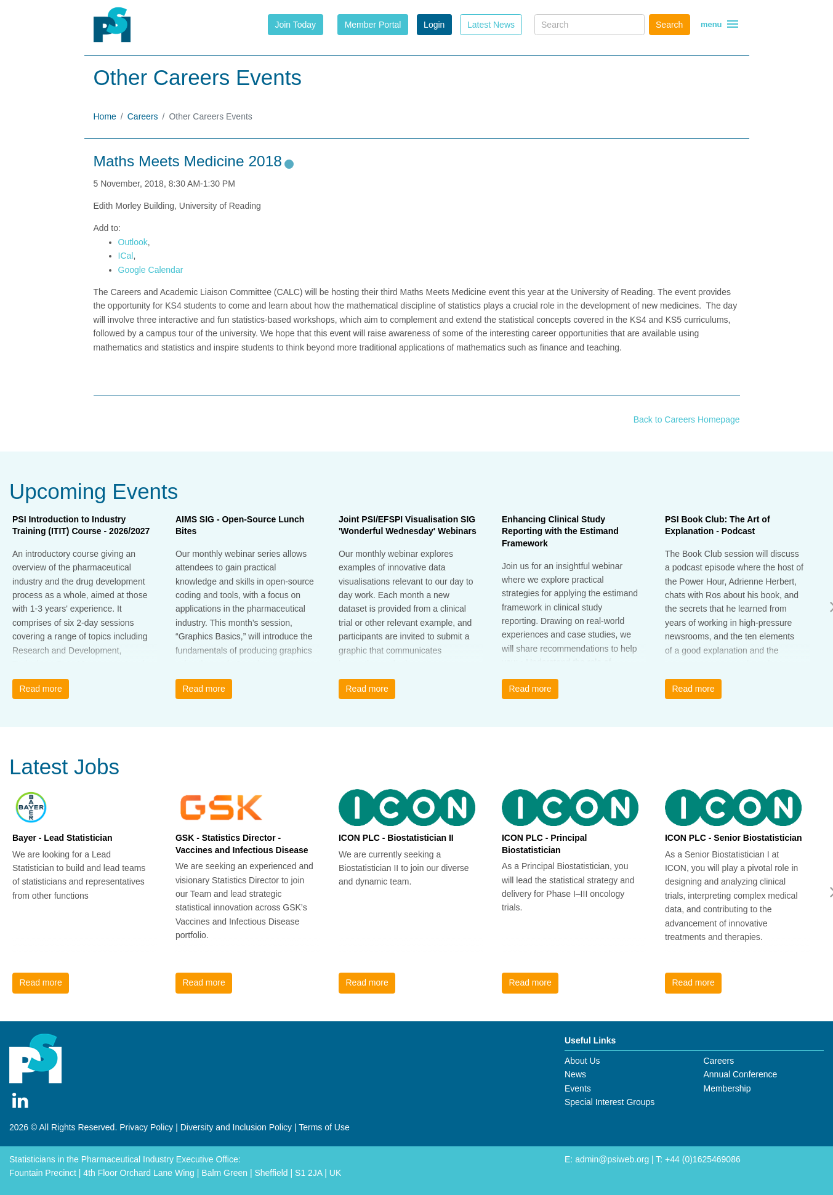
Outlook (133, 242)
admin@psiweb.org (612, 1159)
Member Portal (373, 25)
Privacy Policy (146, 1127)
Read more (40, 689)
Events (578, 1088)
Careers (142, 116)
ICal (126, 256)
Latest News (491, 25)
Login (434, 25)
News (575, 1074)
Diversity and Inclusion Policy (236, 1127)
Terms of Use (324, 1127)
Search (669, 25)
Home (105, 116)
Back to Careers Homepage (687, 419)
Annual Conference (740, 1074)
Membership (727, 1088)
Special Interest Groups (609, 1102)
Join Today (295, 25)
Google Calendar (150, 270)
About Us (582, 1061)
